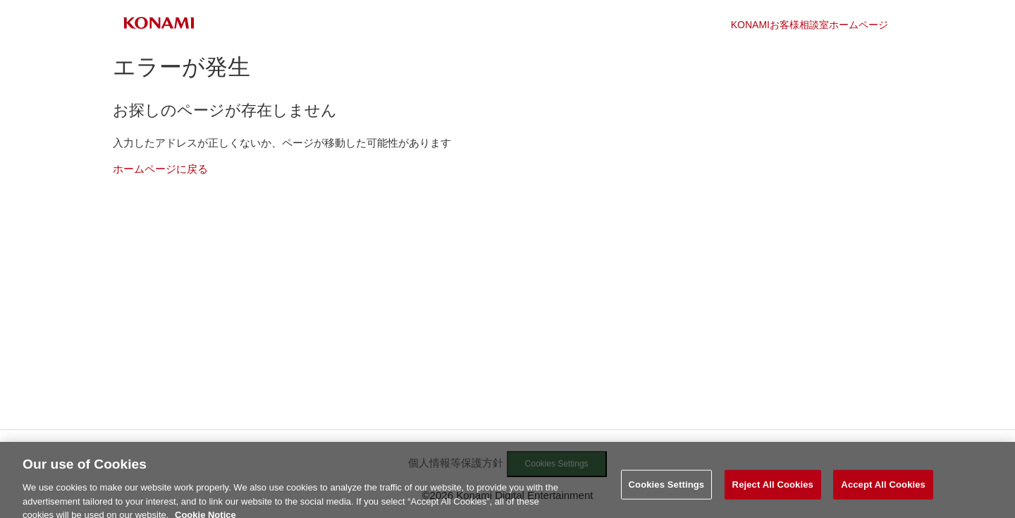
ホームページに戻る (160, 169)
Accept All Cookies (883, 488)
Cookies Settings (667, 488)
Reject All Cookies (772, 488)
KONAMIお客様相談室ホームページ (809, 24)
